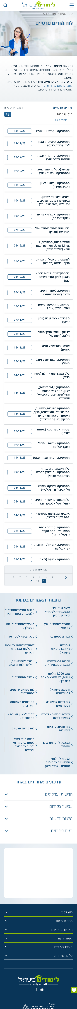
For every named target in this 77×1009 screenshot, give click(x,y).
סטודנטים (66, 13)
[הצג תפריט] (6, 912)
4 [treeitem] (39, 577)
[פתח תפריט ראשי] (71, 5)
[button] (38, 131)
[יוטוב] (41, 989)
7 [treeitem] (20, 577)
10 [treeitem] (37, 581)
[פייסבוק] (37, 989)
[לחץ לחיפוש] (7, 114)
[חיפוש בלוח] (42, 114)
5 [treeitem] (33, 577)
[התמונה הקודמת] (66, 577)
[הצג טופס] (74, 990)
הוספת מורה (61, 120)
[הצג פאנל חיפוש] (5, 5)
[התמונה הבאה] (31, 581)
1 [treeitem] (59, 577)
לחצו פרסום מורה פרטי (58, 85)
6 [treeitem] (26, 577)
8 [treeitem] (13, 577)
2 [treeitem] (52, 577)
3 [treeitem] (46, 577)
